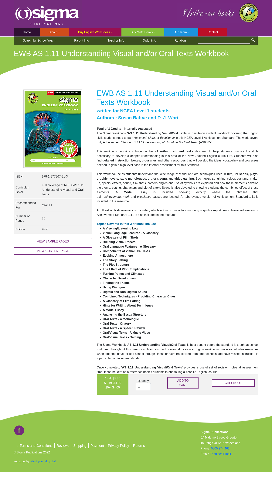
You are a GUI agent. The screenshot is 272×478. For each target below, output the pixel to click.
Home (27, 32)
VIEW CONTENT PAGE (53, 251)
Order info (149, 40)
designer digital (43, 461)
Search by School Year (38, 40)
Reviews (62, 446)
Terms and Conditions (36, 446)
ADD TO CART (183, 383)
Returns (139, 446)
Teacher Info (115, 40)
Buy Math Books (142, 32)
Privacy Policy (118, 446)
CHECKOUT (233, 383)
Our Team (180, 32)
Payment (97, 446)
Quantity (143, 380)
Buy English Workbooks (94, 32)
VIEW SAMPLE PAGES (53, 241)
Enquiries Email (220, 454)
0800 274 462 (220, 448)
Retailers (180, 40)
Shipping (80, 446)
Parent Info (81, 40)
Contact (213, 32)
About (53, 32)
